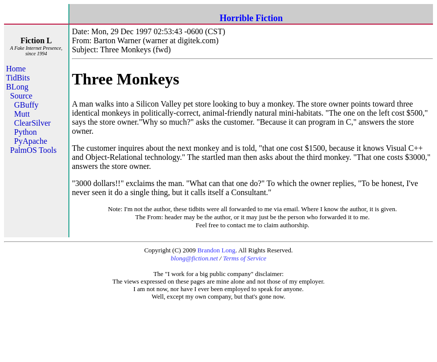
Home (16, 68)
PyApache (30, 141)
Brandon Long (216, 250)
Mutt (22, 114)
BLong (17, 86)
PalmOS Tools (33, 150)
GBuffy (26, 105)
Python (25, 132)
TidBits (18, 77)
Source (21, 96)
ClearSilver (32, 123)
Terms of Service (244, 258)
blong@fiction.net (194, 258)
